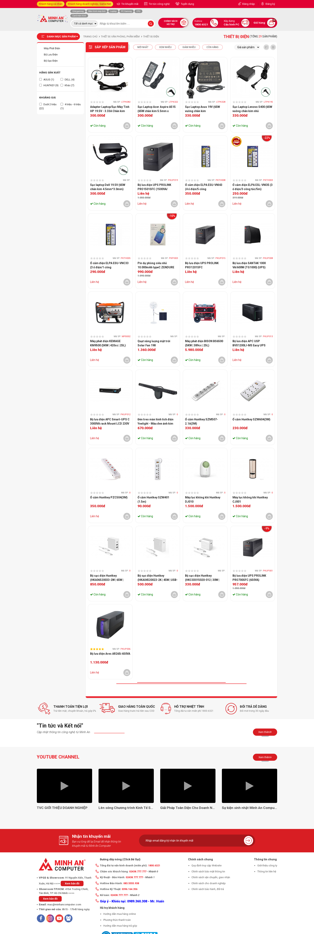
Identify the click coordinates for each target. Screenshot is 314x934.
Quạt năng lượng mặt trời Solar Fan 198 (154, 343)
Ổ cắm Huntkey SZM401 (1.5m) (153, 499)
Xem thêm (265, 732)
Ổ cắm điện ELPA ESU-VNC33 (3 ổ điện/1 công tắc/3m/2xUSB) (109, 266)
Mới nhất (142, 47)
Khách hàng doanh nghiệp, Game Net (89, 3)
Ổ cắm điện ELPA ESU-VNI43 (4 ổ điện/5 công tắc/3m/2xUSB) (203, 187)
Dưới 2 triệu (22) (47, 106)
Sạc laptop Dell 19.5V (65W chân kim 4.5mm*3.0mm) (107, 187)
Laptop (113, 11)
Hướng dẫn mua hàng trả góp (120, 925)
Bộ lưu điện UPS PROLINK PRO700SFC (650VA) (249, 577)
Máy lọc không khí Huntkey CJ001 (250, 499)
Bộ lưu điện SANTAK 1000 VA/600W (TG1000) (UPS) (249, 265)
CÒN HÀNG (212, 47)
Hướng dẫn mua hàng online (119, 913)
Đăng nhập (248, 3)
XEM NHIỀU (165, 47)
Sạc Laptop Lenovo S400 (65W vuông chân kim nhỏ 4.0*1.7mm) (252, 109)
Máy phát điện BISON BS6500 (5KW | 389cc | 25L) (204, 343)
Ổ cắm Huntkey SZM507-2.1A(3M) (201, 421)
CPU (138, 11)
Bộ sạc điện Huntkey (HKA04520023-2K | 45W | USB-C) (158, 578)
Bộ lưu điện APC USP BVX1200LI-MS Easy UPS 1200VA (249, 344)
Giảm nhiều (189, 47)
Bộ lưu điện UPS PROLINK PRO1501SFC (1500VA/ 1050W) (154, 187)
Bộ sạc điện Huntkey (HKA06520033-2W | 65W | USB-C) (106, 578)
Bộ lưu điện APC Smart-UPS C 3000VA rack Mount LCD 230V (110, 421)
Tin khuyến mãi (129, 3)
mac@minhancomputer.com (64, 904)
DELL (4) (67, 79)
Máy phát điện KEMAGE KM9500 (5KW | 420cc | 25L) (108, 343)
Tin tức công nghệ (159, 3)
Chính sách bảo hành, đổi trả (207, 889)
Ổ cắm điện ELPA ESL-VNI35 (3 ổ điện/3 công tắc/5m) (252, 187)
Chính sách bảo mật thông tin (208, 871)
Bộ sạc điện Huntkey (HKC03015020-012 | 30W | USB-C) (202, 578)
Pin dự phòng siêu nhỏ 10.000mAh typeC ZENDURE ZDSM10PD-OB (156, 266)
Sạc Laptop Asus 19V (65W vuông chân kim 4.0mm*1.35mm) (202, 109)
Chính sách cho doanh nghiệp (208, 883)
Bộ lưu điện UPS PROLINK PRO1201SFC (202, 265)
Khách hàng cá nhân (50, 3)
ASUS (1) (46, 79)
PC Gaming (126, 11)
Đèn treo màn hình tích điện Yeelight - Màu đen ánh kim (155, 421)
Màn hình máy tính (97, 11)
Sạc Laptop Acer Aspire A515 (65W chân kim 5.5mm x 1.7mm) (157, 109)
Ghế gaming (78, 11)
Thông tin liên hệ (266, 871)
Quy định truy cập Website (206, 865)
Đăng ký (270, 3)
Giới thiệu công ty (267, 865)
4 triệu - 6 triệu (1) (70, 106)
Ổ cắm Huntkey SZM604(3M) (251, 419)
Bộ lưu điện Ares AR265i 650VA (110, 653)
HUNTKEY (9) (48, 85)
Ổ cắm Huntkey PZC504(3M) (109, 497)
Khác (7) (67, 85)
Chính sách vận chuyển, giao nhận (210, 877)
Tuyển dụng (187, 3)
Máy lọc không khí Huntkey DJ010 (202, 499)
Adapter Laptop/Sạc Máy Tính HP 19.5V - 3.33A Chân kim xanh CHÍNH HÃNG (109, 109)
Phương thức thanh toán (117, 919)
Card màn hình (79, 16)
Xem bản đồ (72, 883)
